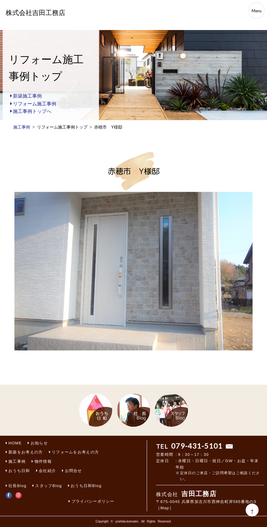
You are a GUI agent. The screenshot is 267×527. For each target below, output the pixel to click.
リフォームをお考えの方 (75, 452)
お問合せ (73, 470)
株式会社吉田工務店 (35, 13)
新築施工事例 (27, 95)
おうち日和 (19, 470)
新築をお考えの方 (25, 452)
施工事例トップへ (32, 111)
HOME (15, 443)
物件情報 (43, 461)
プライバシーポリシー (93, 501)
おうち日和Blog (86, 485)
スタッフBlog (48, 485)
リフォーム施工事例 (34, 103)
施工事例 (17, 461)
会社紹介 (47, 470)
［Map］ (164, 508)
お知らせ (39, 443)
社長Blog (17, 485)
